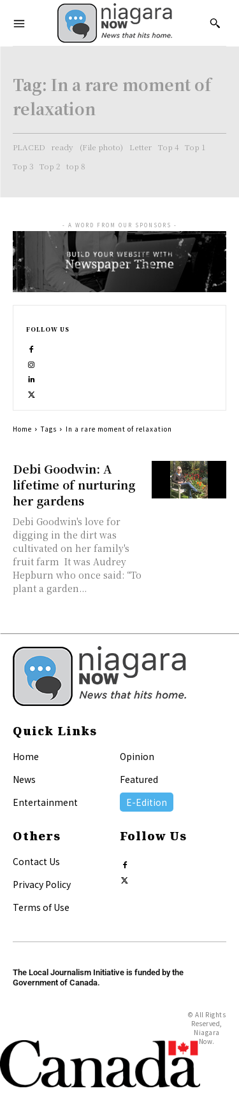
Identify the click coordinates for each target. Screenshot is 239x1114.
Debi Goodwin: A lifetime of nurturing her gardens (74, 484)
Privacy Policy (42, 884)
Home (22, 429)
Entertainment (45, 802)
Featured (139, 779)
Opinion (137, 756)
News (24, 779)
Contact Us (36, 861)
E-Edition (146, 802)
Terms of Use (41, 907)
